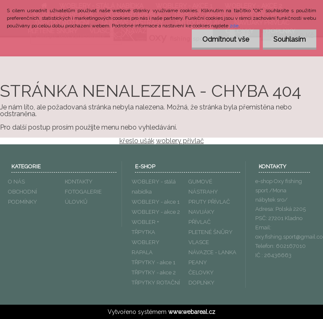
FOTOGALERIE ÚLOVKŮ (83, 197)
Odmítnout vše (225, 39)
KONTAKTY (79, 181)
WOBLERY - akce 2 (156, 212)
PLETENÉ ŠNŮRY (210, 232)
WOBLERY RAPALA (145, 247)
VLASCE (198, 242)
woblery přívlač (180, 141)
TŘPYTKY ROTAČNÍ (156, 282)
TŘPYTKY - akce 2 (154, 272)
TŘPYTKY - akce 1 (153, 262)
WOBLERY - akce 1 (156, 202)
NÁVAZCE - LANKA (212, 252)
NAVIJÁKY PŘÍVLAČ (201, 217)
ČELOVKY (201, 272)
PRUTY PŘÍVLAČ (209, 202)
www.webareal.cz (191, 311)
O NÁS (16, 181)
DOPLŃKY (201, 282)
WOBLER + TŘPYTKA (145, 227)
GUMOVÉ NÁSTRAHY (203, 186)
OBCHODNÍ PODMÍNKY (22, 197)
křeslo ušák (136, 141)
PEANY (197, 262)
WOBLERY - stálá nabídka (154, 186)
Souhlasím (289, 39)
